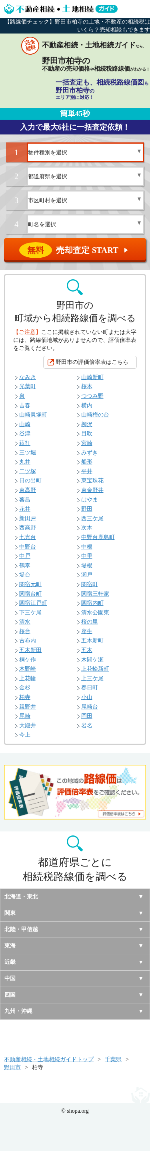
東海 (10, 946)
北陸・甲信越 (21, 929)
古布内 (27, 641)
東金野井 (92, 490)
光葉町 (27, 386)
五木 (86, 650)
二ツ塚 (27, 471)
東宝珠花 (92, 481)
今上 (24, 735)
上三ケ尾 (92, 678)
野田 (86, 509)
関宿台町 (30, 594)
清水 (24, 622)
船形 (86, 462)
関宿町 (89, 584)
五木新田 (30, 650)
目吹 (86, 433)
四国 (10, 995)
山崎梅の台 (95, 415)
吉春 (24, 406)
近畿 (10, 962)
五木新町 (92, 641)
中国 (10, 978)
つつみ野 (92, 396)
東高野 (27, 490)
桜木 (86, 386)
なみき (27, 377)
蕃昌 (24, 500)
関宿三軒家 (95, 594)
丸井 (24, 462)
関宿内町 (92, 603)
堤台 (24, 575)
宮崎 (86, 443)
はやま (89, 500)
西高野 (27, 528)
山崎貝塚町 (33, 415)
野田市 (12, 1067)
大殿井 (27, 726)
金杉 (24, 688)
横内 (86, 406)
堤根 (86, 566)
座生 (86, 631)
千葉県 (113, 1059)
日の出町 (30, 481)
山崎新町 (92, 377)
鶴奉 (24, 566)
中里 (86, 556)
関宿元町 (30, 584)
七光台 (27, 537)
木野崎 (27, 669)
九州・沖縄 (18, 1011)
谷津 (24, 433)
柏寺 (24, 697)
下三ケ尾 (30, 613)
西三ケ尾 (92, 518)
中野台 (27, 547)
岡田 (86, 716)
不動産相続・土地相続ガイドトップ (49, 1059)
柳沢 (86, 424)
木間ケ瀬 (92, 660)
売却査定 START (75, 250)
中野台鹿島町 (98, 537)
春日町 (89, 688)
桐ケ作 (27, 660)
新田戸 (27, 518)
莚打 (24, 443)
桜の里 (89, 622)
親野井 (27, 707)
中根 (86, 547)
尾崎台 (89, 707)
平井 (86, 471)
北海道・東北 (21, 897)
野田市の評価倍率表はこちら (92, 362)
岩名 (86, 726)
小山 (86, 697)
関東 (10, 913)
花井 (24, 509)
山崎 (24, 424)
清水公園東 (95, 613)
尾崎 (24, 716)
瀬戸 (86, 575)
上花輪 (27, 678)
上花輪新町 (95, 669)
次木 (86, 528)
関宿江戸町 (33, 603)
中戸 (24, 556)
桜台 (24, 631)
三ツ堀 (27, 453)
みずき (89, 453)
